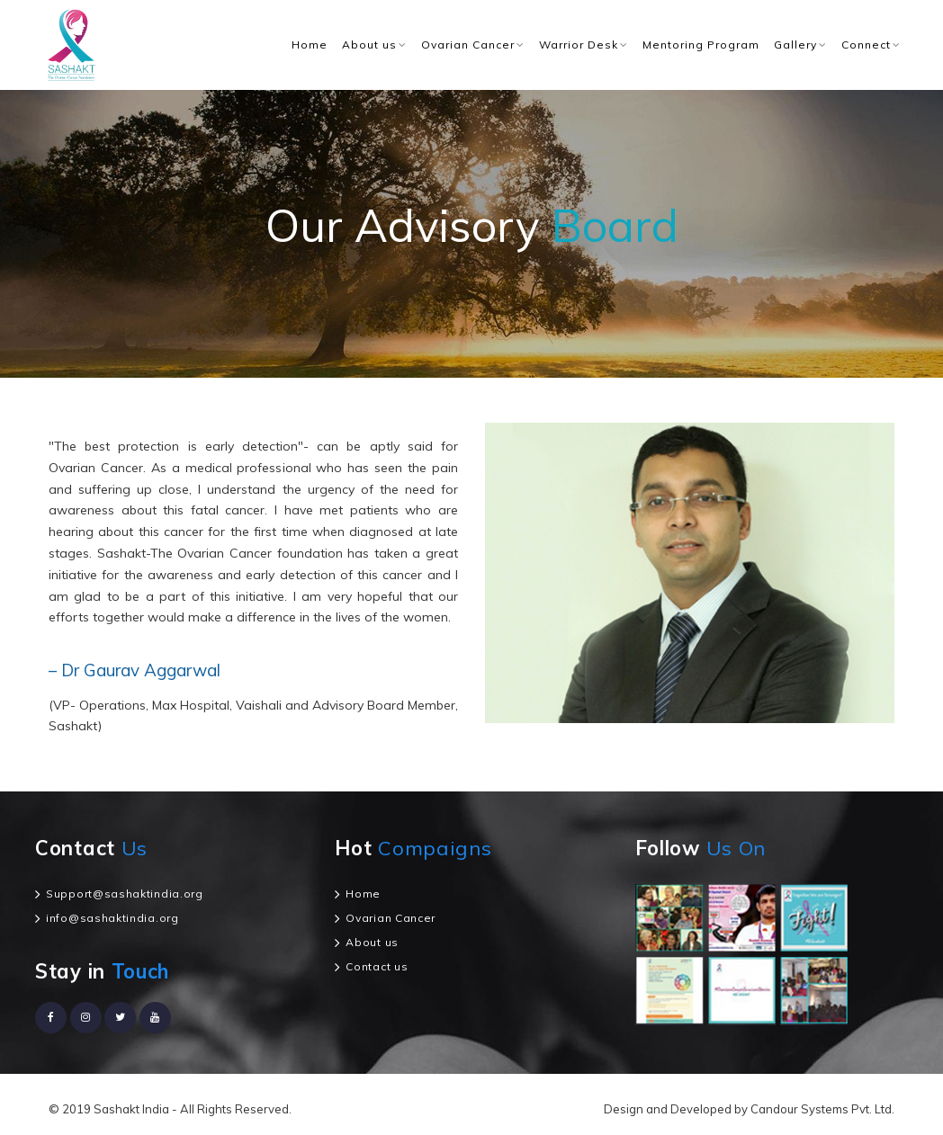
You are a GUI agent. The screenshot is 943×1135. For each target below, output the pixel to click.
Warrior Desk (578, 44)
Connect (866, 44)
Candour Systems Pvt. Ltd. (822, 1109)
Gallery (795, 44)
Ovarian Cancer (468, 44)
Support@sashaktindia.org (124, 893)
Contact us (377, 966)
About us (369, 44)
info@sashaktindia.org (112, 918)
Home (310, 44)
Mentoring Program (700, 44)
